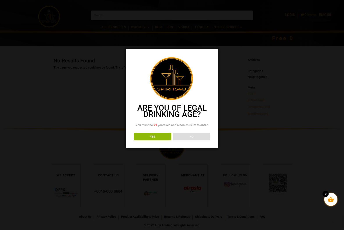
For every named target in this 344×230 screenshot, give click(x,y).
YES (152, 136)
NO (192, 136)
